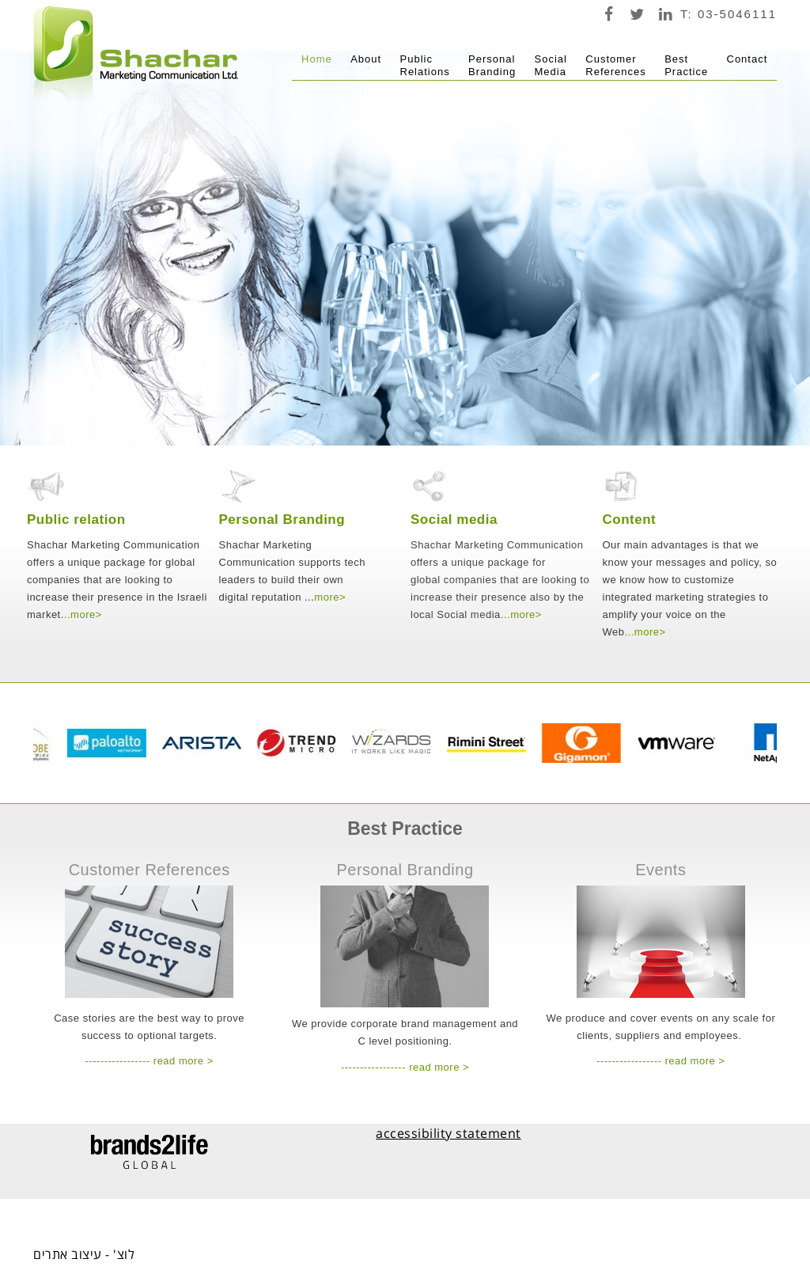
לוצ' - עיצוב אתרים (83, 1254)
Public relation (76, 519)
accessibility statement (448, 1133)
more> (86, 614)
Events (660, 869)
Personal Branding (282, 519)
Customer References (149, 869)
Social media (454, 519)
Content (630, 519)
